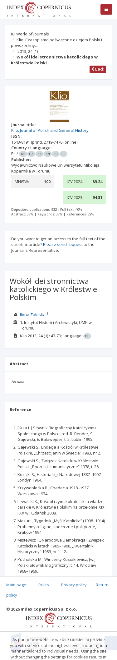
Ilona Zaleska (33, 314)
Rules (43, 585)
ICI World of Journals (30, 34)
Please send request (63, 244)
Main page (16, 585)
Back (97, 69)
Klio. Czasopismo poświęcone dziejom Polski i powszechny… (56, 42)
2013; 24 (27, 51)
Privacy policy (74, 585)
